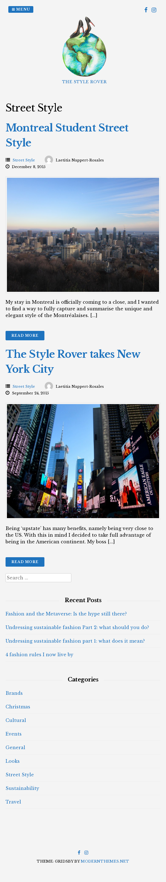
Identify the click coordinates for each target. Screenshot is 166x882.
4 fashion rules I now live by (39, 654)
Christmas (18, 706)
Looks (13, 761)
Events (14, 734)
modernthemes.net (105, 861)
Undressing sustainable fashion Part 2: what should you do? (77, 627)
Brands (14, 693)
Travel (13, 802)
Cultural (16, 720)
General (15, 747)
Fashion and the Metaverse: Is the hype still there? (66, 614)
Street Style (23, 160)
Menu (21, 9)
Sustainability (22, 788)
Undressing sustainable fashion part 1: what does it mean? (75, 641)
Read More (25, 335)
